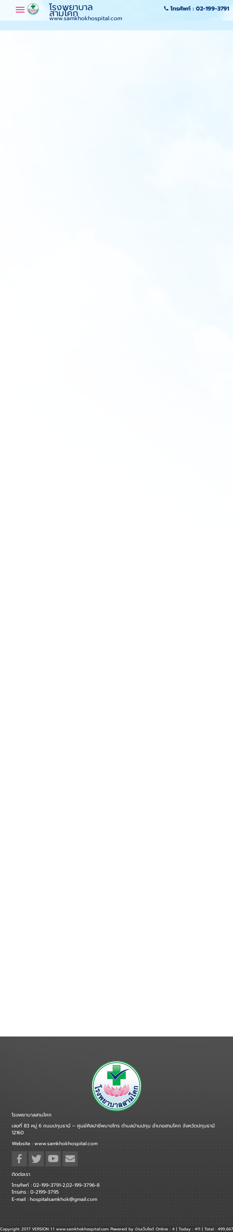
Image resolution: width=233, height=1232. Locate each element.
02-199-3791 (212, 8)
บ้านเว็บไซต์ (144, 1229)
